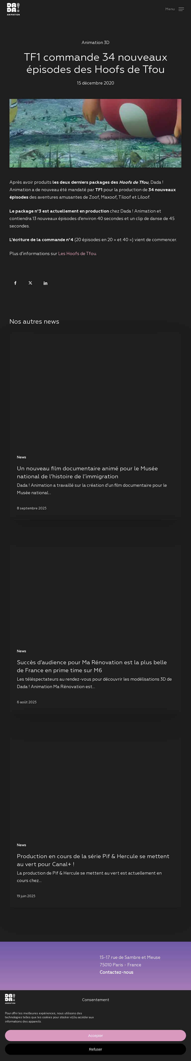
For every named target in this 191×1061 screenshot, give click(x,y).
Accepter (95, 1035)
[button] (174, 9)
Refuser (95, 1049)
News (21, 457)
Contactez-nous (116, 973)
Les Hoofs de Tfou (77, 254)
